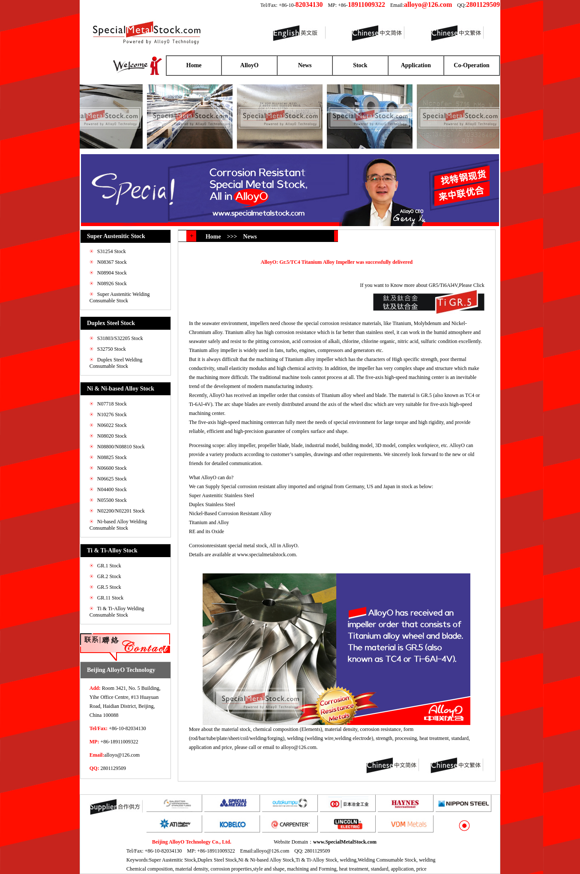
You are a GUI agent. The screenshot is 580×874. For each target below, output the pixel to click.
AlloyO (249, 65)
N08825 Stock (112, 457)
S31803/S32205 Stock (120, 338)
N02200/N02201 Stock (121, 511)
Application (416, 65)
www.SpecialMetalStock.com (345, 842)
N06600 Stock (112, 468)
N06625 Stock (112, 479)
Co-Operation (471, 65)
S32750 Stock (111, 349)
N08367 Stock (112, 262)
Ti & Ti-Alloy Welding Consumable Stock (117, 612)
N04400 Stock (112, 489)
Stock (360, 65)
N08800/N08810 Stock (121, 447)
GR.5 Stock (109, 587)
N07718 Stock (112, 404)
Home (194, 65)
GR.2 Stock (109, 576)
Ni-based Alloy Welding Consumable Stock (118, 525)
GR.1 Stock (109, 566)
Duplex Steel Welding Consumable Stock (116, 363)
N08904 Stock (112, 273)
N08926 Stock (112, 283)
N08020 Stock (112, 436)
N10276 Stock (112, 415)
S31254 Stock (111, 251)
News (305, 65)
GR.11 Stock (110, 598)
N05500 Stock (112, 500)
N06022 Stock (112, 425)
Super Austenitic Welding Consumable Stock (120, 297)
